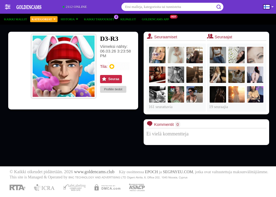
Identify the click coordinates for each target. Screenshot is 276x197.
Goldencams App (157, 18)
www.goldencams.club (94, 171)
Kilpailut (128, 19)
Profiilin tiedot (113, 89)
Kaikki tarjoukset (100, 18)
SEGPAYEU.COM (178, 172)
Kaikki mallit (15, 19)
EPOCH (151, 172)
